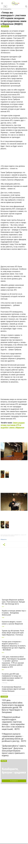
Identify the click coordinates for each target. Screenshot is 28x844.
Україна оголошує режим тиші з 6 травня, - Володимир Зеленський (14, 613)
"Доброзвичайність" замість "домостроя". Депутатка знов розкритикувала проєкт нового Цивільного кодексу (14, 751)
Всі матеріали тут (14, 780)
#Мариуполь (4, 539)
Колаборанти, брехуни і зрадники (14, 770)
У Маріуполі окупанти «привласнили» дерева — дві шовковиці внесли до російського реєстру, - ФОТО (14, 737)
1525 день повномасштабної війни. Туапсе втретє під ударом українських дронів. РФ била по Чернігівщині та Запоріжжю (13, 706)
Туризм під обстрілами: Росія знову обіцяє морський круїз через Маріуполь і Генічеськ (13, 633)
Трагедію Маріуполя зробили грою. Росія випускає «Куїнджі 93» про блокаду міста (13, 602)
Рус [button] (5, 6)
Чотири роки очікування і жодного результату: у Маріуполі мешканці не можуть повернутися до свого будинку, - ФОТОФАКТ (14, 646)
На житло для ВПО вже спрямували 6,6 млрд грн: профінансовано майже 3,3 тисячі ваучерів (12, 677)
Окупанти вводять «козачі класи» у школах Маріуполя (12, 623)
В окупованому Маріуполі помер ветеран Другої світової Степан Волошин (13, 689)
